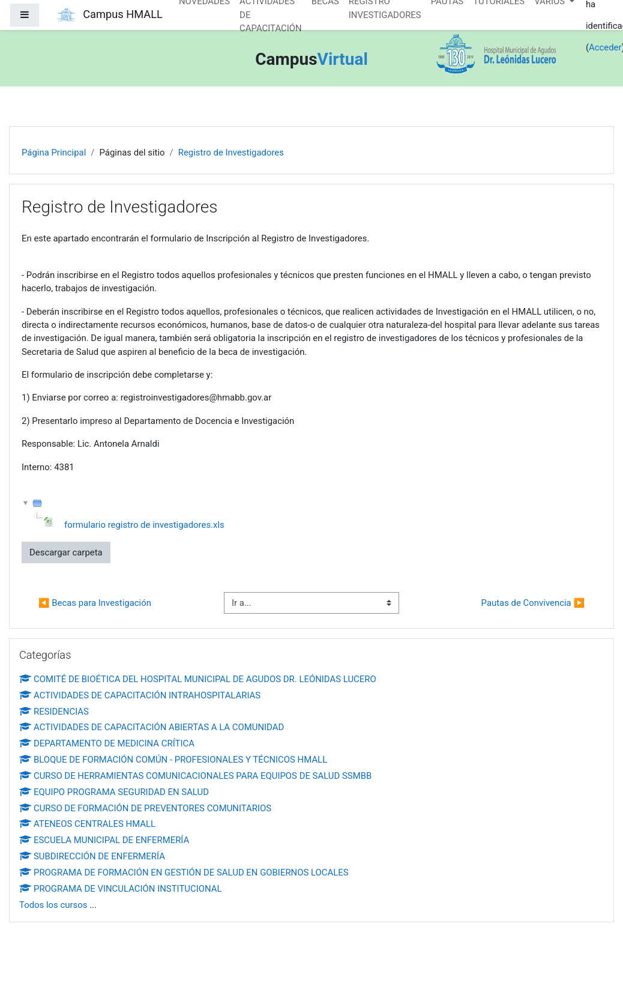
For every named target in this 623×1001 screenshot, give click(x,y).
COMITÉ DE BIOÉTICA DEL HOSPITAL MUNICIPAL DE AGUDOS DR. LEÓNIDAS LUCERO (197, 679)
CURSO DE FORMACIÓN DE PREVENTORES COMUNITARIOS (145, 808)
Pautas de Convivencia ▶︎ (533, 602)
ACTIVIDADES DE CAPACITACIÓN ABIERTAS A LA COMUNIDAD (151, 727)
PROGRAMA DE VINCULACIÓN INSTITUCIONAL (120, 888)
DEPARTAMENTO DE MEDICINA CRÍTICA (106, 743)
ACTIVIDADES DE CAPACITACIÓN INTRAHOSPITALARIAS (139, 695)
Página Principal (54, 152)
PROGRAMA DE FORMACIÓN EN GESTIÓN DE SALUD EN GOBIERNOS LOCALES (184, 872)
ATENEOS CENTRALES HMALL (87, 823)
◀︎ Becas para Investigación (94, 602)
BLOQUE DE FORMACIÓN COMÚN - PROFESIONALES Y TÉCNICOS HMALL (173, 759)
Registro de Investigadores (231, 152)
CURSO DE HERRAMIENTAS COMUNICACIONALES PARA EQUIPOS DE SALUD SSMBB (195, 775)
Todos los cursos (53, 905)
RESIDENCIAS (54, 711)
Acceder (605, 47)
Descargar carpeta (66, 552)
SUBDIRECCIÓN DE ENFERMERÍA (92, 856)
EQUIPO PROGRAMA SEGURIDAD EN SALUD (114, 792)
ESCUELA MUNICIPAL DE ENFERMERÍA (104, 840)
